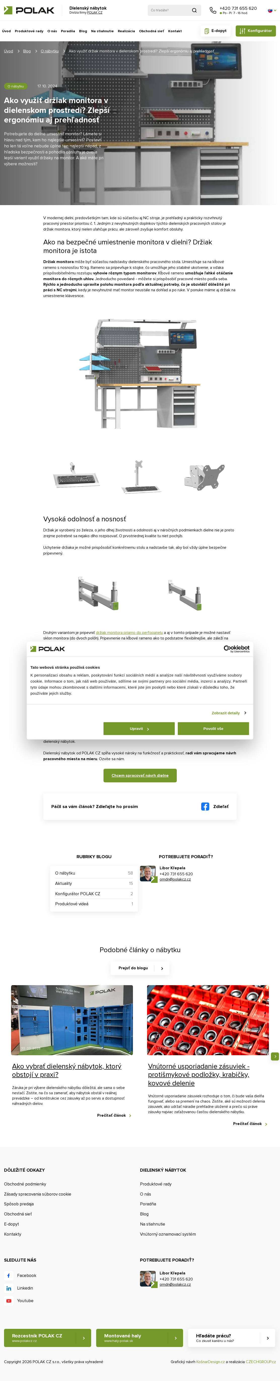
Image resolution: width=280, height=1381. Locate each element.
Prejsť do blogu (133, 968)
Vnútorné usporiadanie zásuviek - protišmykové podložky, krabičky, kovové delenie (199, 1074)
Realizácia (126, 31)
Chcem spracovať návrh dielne (140, 775)
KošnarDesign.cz (210, 1361)
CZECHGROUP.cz (261, 1361)
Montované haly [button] (122, 1338)
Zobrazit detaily (226, 713)
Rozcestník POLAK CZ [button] (37, 1338)
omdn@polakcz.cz (175, 879)
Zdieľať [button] (221, 806)
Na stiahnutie (102, 31)
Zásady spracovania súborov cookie (37, 1194)
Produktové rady (29, 31)
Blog (83, 31)
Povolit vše (213, 728)
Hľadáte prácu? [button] (215, 1338)
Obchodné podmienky (25, 1184)
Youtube (25, 1300)
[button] (272, 10)
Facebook (26, 1275)
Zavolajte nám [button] (213, 10)
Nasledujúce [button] (275, 1056)
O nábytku (50, 51)
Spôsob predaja (19, 1204)
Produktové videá (71, 904)
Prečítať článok (111, 1115)
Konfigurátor (260, 30)
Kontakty (12, 1234)
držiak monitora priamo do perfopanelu (129, 632)
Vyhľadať (194, 10)
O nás (52, 31)
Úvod (6, 31)
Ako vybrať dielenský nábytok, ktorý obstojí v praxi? (66, 1070)
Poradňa (68, 31)
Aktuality (63, 883)
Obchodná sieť (151, 31)
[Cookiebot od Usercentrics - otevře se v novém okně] (227, 649)
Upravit (139, 728)
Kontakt (175, 31)
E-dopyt (219, 30)
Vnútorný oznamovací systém (168, 1234)
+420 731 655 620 (238, 8)
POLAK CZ (29, 10)
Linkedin (25, 1288)
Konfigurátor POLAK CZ (77, 893)
